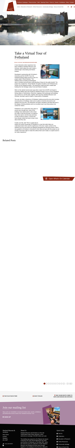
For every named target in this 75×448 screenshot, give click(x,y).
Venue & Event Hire (58, 6)
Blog (67, 2)
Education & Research (26, 6)
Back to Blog (38, 396)
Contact (72, 2)
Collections (61, 436)
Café (38, 2)
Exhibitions (62, 2)
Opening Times (45, 2)
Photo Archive (32, 2)
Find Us (52, 2)
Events (56, 2)
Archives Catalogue (22, 2)
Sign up (7, 417)
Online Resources (37, 6)
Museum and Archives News (30, 62)
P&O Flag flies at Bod (10, 396)
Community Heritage (48, 6)
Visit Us (60, 433)
